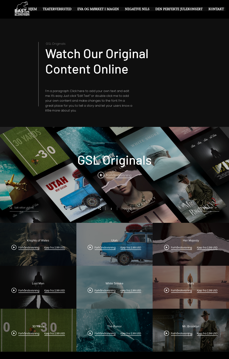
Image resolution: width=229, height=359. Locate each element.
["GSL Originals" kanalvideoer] (114, 287)
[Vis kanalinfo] (111, 208)
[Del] (101, 208)
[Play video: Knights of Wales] (114, 175)
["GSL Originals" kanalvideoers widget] (114, 239)
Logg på (126, 208)
